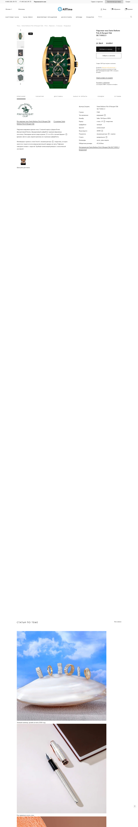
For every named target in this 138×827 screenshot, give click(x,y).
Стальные (59, 26)
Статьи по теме (27, 622)
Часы (18, 26)
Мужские (52, 26)
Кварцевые (67, 26)
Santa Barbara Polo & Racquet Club (32, 26)
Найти (131, 16)
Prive (46, 26)
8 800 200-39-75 (11, 2)
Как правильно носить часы (25, 815)
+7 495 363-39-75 (25, 2)
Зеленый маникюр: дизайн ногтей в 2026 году (31, 722)
